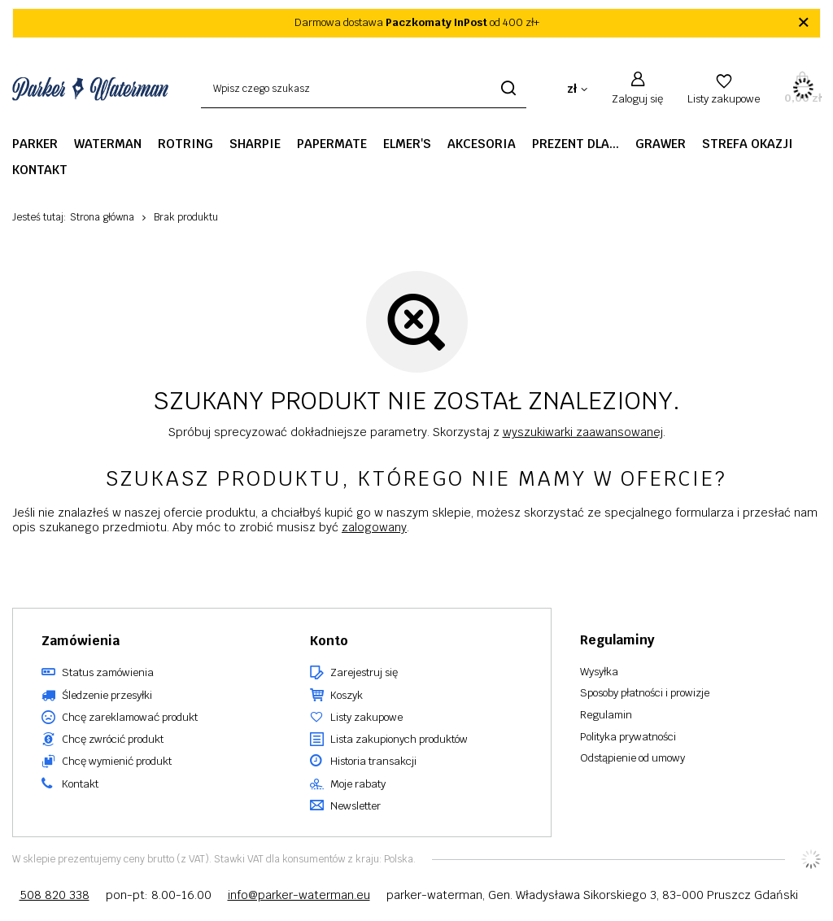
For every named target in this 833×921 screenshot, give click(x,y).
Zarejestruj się (364, 672)
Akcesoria (481, 143)
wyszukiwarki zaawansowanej (583, 432)
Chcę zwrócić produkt (113, 739)
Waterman (108, 143)
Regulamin (606, 715)
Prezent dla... (575, 143)
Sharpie (255, 143)
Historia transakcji (373, 761)
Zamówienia (80, 641)
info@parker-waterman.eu (299, 895)
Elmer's (407, 143)
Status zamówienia (108, 672)
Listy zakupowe (723, 99)
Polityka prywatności (628, 737)
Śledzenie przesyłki (107, 695)
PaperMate (332, 143)
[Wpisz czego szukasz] (363, 89)
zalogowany (374, 527)
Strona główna (102, 217)
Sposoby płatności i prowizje (644, 693)
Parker (35, 143)
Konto (329, 641)
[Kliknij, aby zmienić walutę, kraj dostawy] (577, 88)
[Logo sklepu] (90, 88)
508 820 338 (54, 895)
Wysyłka (599, 672)
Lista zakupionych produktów (399, 739)
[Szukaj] (508, 89)
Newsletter (355, 806)
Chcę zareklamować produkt (130, 717)
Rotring (185, 143)
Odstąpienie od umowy (632, 758)
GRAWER (660, 143)
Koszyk (346, 695)
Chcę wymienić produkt (117, 761)
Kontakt (40, 169)
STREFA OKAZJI (747, 143)
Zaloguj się (637, 99)
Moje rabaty (358, 784)
